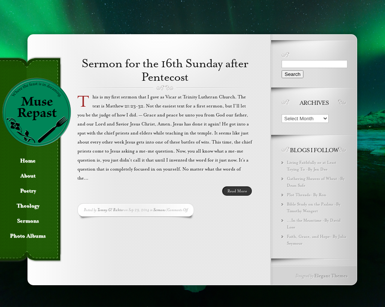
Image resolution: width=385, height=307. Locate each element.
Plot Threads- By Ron (306, 194)
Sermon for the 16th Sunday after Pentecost (165, 70)
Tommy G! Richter (110, 209)
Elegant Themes (331, 276)
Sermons (159, 209)
